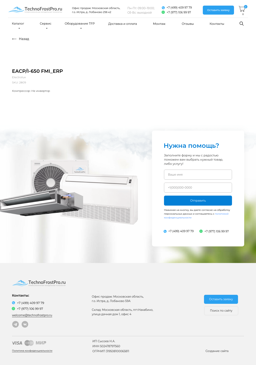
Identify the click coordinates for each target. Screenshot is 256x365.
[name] (198, 175)
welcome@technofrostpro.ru (32, 315)
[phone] (198, 188)
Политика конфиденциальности (32, 350)
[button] (218, 10)
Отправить (198, 200)
